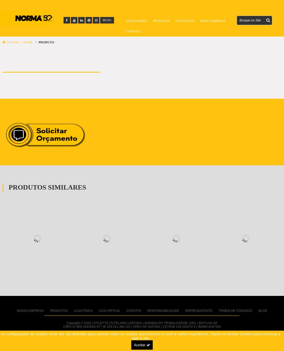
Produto (46, 42)
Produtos (161, 21)
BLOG (107, 20)
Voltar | (13, 42)
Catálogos (184, 21)
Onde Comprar (212, 21)
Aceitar (142, 345)
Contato (133, 31)
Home (28, 42)
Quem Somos (136, 21)
